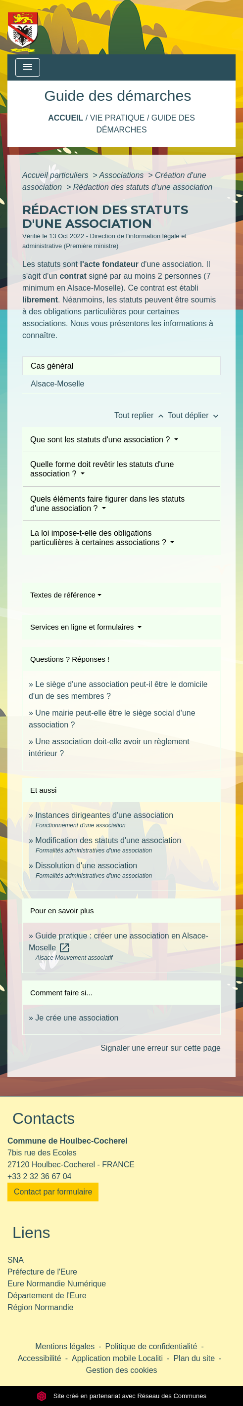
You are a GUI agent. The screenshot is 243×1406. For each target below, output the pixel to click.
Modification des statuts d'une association (108, 840)
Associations (122, 175)
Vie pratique (117, 118)
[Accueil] (23, 27)
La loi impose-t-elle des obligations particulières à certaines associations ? (99, 538)
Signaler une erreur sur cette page (160, 1048)
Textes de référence (63, 595)
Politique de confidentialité (151, 1346)
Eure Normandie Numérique (56, 1283)
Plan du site (194, 1358)
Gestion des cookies (121, 1370)
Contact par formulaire (53, 1192)
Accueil (65, 118)
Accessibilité (39, 1358)
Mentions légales (65, 1346)
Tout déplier (194, 415)
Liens (31, 1232)
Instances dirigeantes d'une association (104, 815)
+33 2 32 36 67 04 (39, 1176)
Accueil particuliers (56, 175)
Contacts (43, 1118)
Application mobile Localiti (117, 1358)
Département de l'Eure (47, 1295)
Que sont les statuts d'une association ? (101, 439)
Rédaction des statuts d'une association (142, 187)
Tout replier (141, 415)
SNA (15, 1260)
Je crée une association (76, 1018)
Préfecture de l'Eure (42, 1272)
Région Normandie (40, 1307)
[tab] (121, 365)
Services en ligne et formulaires (83, 627)
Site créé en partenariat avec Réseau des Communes (121, 1396)
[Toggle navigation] (27, 67)
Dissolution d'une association (86, 865)
